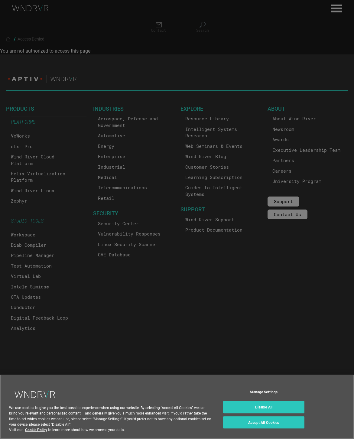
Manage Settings (264, 399)
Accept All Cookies (263, 429)
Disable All (263, 414)
